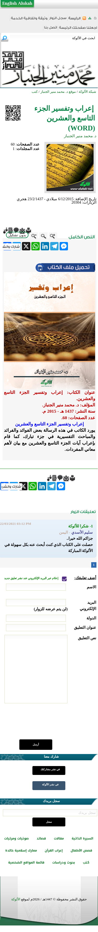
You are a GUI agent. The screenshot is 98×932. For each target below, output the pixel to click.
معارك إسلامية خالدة (21, 850)
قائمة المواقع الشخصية (26, 862)
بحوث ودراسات (63, 862)
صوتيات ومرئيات (16, 838)
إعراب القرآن (54, 850)
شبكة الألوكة (87, 92)
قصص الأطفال (81, 850)
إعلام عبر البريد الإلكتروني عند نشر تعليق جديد (31, 578)
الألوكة (15, 899)
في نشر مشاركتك (50, 769)
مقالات (59, 838)
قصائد (41, 838)
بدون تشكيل (17, 235)
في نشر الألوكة (50, 784)
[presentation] (56, 724)
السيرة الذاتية (82, 838)
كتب (86, 862)
